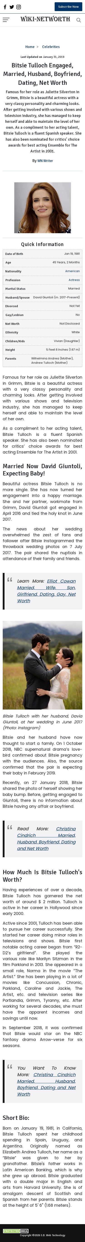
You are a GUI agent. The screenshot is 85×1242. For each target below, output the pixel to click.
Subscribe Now (68, 7)
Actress (74, 280)
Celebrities (51, 47)
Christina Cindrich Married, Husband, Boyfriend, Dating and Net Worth (46, 839)
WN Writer (45, 161)
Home (30, 47)
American (72, 271)
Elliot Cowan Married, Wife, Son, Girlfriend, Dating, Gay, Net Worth (46, 591)
